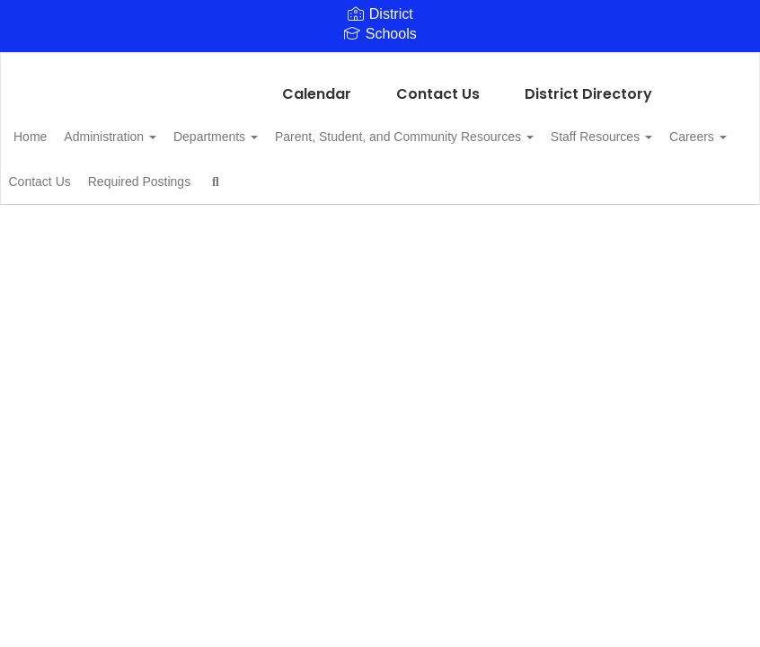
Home (58, 127)
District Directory (588, 85)
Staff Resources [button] (92, 172)
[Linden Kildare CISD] (380, 64)
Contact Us (438, 85)
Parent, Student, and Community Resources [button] (461, 127)
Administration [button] (148, 127)
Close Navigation (563, 180)
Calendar (316, 85)
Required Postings (394, 172)
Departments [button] (263, 127)
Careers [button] (198, 172)
